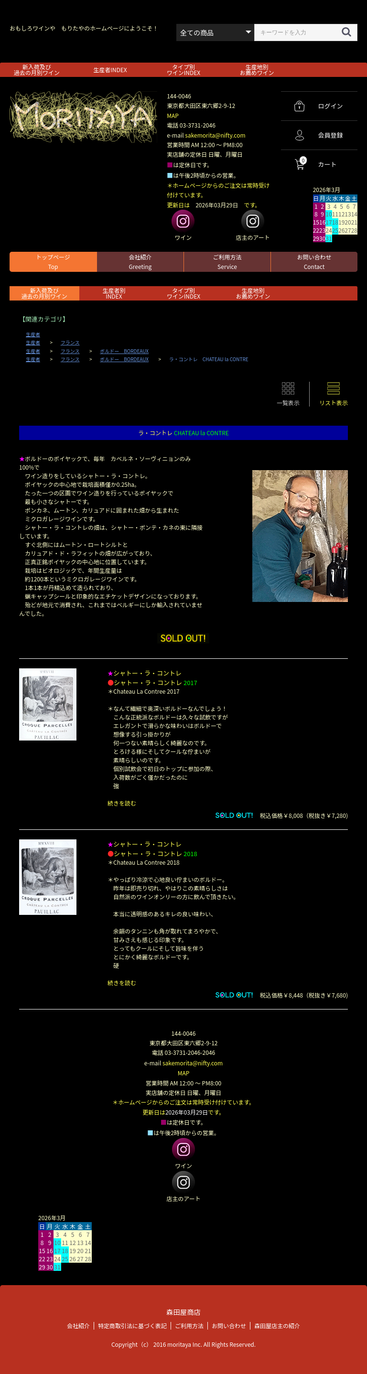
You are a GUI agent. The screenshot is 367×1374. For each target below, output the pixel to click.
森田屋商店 (183, 1311)
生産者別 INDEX (113, 293)
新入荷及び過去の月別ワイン (37, 69)
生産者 (33, 334)
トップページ (53, 261)
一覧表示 (288, 402)
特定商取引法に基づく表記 (132, 1324)
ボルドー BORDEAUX (124, 351)
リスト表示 (333, 402)
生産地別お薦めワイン (257, 69)
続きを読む (122, 803)
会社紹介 (140, 261)
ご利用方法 (227, 261)
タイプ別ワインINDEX (183, 69)
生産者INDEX (110, 69)
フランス (70, 342)
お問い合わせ (314, 261)
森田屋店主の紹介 (277, 1324)
